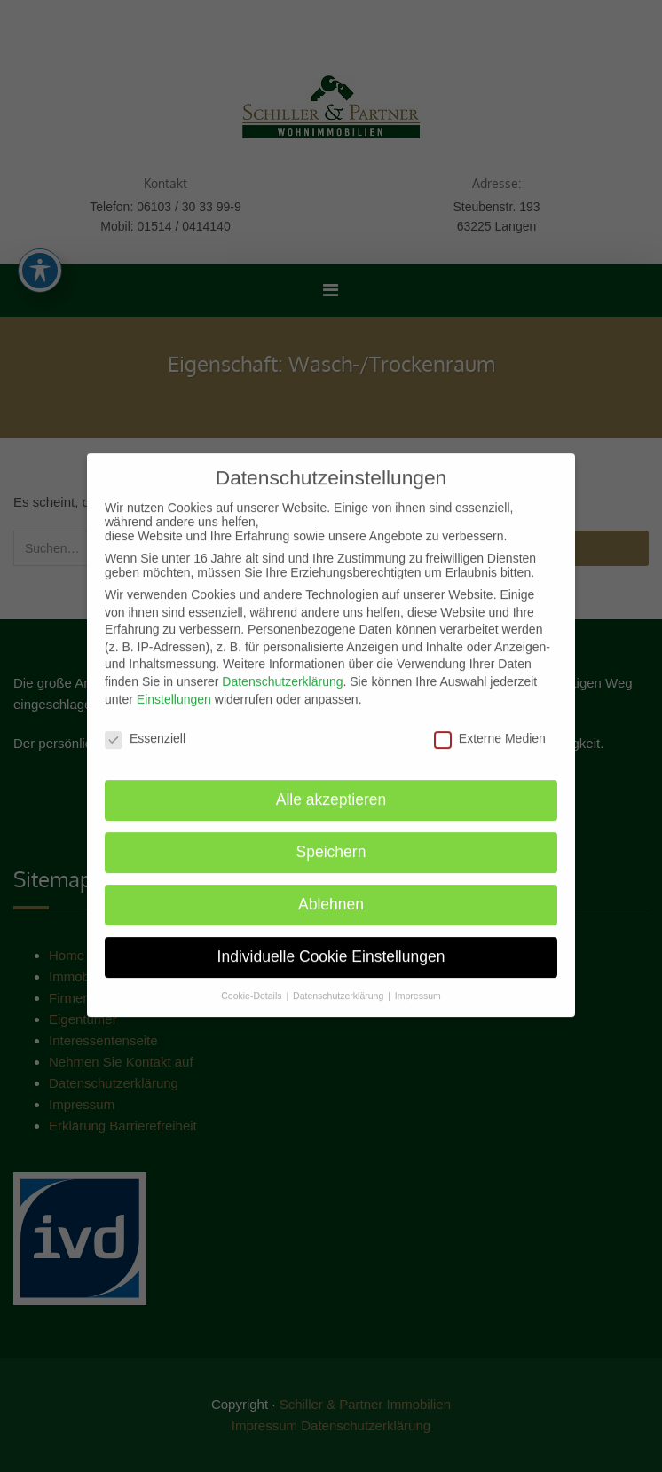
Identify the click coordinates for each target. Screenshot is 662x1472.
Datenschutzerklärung (282, 671)
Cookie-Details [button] (252, 985)
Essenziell (145, 728)
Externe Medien (490, 728)
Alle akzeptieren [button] (331, 789)
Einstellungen (174, 688)
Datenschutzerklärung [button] (339, 985)
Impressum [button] (418, 985)
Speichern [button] (331, 841)
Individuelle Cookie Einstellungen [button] (331, 946)
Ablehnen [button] (331, 893)
